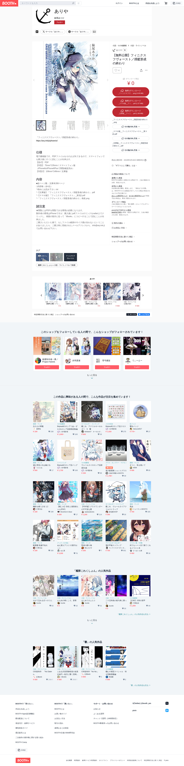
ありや (92, 279)
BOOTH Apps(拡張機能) (25, 714)
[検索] (73, 3)
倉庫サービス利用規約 (89, 760)
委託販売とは (21, 733)
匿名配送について (23, 718)
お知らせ (97, 709)
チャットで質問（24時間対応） (106, 718)
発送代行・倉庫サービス (25, 723)
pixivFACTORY (117, 212)
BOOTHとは (134, 3)
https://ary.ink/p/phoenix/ (47, 141)
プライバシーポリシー (117, 760)
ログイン (119, 3)
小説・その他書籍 (120, 46)
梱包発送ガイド (22, 728)
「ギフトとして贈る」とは (124, 166)
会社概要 (69, 760)
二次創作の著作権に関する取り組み (30, 737)
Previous (34, 80)
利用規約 (77, 760)
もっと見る (92, 377)
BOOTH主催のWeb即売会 (64, 733)
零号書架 (106, 360)
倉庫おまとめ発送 (61, 728)
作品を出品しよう (153, 3)
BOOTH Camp (21, 742)
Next (108, 80)
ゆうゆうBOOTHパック (137, 196)
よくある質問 (99, 714)
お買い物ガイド (60, 714)
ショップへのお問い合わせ (122, 241)
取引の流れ (118, 223)
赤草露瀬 (76, 360)
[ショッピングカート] (166, 3)
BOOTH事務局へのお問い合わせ (106, 723)
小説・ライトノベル (138, 46)
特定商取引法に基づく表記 (122, 237)
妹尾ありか (59, 18)
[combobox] (48, 3)
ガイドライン (103, 760)
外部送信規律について (134, 760)
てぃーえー (137, 360)
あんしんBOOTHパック (120, 196)
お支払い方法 (119, 228)
